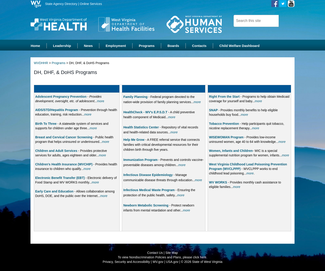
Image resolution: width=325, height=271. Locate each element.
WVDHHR (41, 63)
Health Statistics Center (141, 127)
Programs (58, 63)
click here (199, 257)
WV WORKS (218, 182)
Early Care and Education (54, 191)
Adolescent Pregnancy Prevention (61, 97)
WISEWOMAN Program (226, 137)
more (100, 101)
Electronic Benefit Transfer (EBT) (60, 178)
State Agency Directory (61, 4)
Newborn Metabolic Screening (145, 205)
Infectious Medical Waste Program (148, 190)
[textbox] (256, 21)
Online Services (91, 4)
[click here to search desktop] (286, 20)
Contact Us (155, 253)
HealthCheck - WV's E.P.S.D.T (145, 112)
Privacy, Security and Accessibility (126, 262)
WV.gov (158, 262)
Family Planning (135, 97)
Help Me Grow (133, 139)
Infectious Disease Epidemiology (148, 175)
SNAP (213, 110)
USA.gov (172, 262)
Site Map (171, 253)
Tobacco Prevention (224, 124)
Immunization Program (140, 160)
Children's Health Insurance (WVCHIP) (64, 164)
